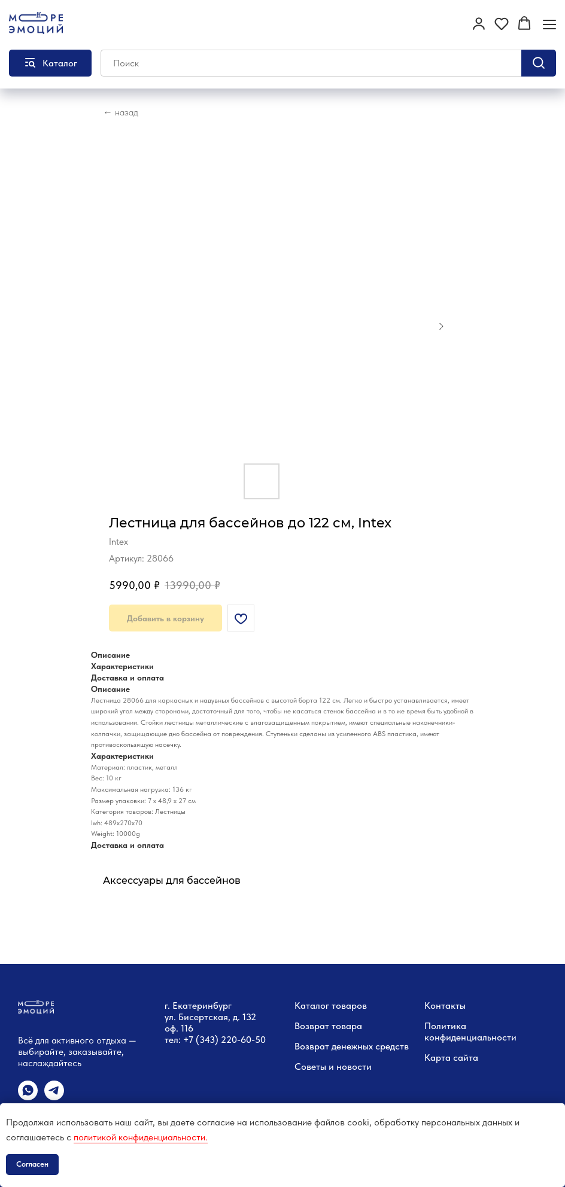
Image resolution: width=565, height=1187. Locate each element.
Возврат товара (328, 1026)
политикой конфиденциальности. (141, 1137)
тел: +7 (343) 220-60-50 (215, 1039)
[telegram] (54, 1097)
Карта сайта (451, 1057)
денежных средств (370, 1046)
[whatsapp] (28, 1097)
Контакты (445, 1005)
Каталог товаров (330, 1005)
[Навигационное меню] (549, 24)
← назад (120, 112)
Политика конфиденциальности (470, 1031)
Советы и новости (333, 1066)
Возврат (311, 1046)
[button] (479, 23)
